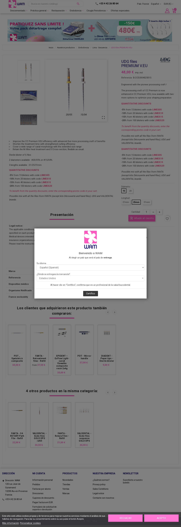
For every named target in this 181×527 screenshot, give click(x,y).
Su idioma (41, 263)
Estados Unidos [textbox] (47, 278)
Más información (10, 523)
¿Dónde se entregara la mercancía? (53, 274)
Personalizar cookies (30, 523)
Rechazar (125, 518)
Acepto (161, 518)
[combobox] (90, 278)
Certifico (90, 293)
